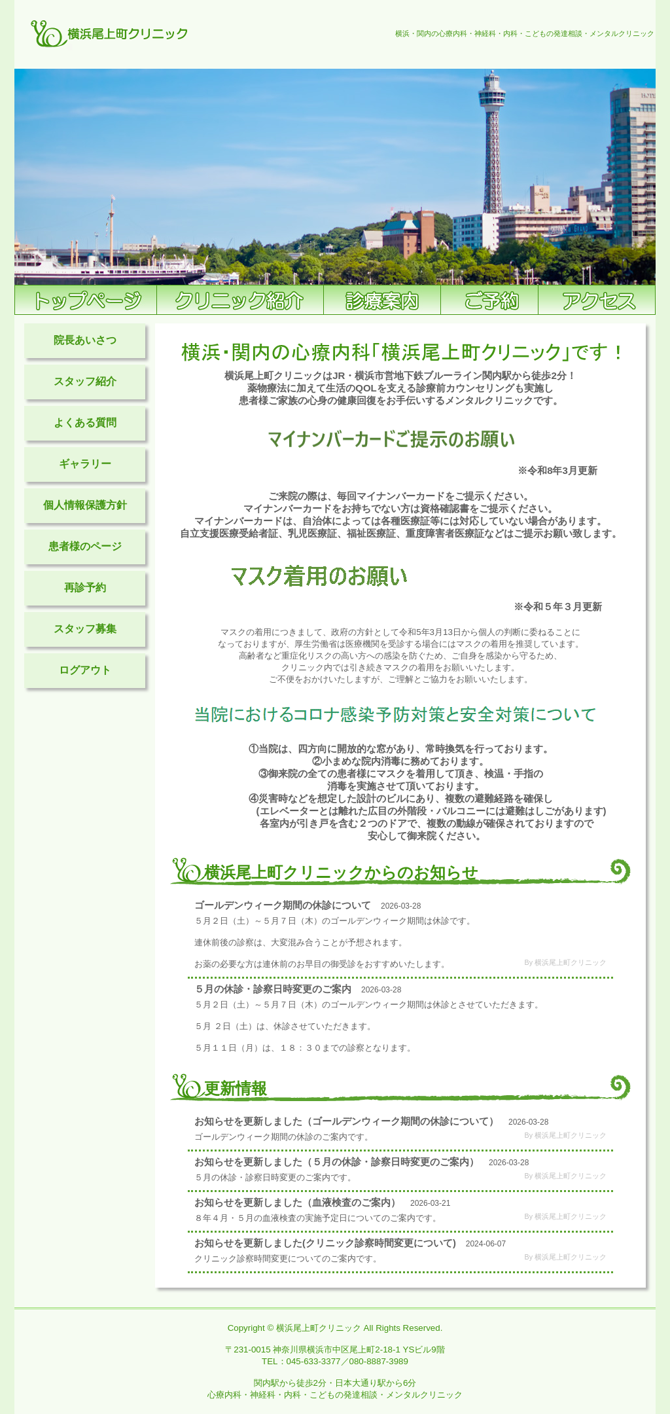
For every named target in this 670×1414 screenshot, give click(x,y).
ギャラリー (85, 463)
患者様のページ (85, 546)
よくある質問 (85, 422)
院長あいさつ (85, 340)
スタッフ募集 (85, 628)
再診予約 (85, 587)
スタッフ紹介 (85, 381)
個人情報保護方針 (85, 505)
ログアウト (85, 670)
